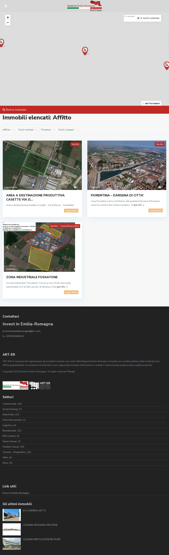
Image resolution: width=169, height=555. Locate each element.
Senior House (10, 441)
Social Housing (10, 409)
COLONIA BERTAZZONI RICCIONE (42, 539)
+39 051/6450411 (14, 336)
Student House (11, 446)
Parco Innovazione (12, 420)
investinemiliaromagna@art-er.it (23, 331)
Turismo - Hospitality (14, 452)
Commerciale (9, 403)
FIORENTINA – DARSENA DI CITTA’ (117, 195)
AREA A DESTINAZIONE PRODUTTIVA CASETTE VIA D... (35, 197)
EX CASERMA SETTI (34, 510)
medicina (10, 269)
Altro (5, 463)
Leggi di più (71, 210)
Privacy (71, 371)
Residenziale (9, 430)
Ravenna (95, 187)
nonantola (11, 187)
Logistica (7, 425)
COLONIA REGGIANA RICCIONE (40, 525)
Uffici (5, 457)
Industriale (8, 414)
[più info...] (139, 205)
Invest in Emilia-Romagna (16, 493)
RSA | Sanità (9, 436)
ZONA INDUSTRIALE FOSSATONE (32, 277)
